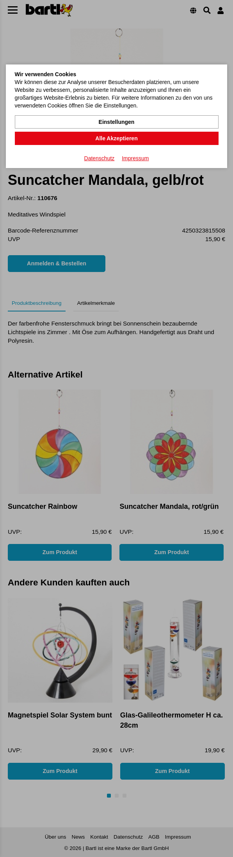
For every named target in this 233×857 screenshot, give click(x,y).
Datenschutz (99, 158)
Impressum (135, 158)
